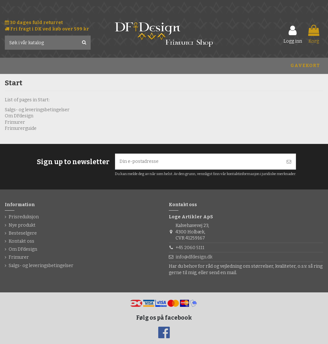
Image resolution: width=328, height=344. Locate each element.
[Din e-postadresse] (198, 162)
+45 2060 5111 (190, 247)
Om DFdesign (19, 116)
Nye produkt (22, 225)
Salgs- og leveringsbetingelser (37, 110)
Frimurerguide (21, 128)
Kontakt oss (21, 241)
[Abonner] (289, 162)
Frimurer (15, 122)
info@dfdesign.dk (194, 257)
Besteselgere (23, 233)
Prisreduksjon (24, 217)
